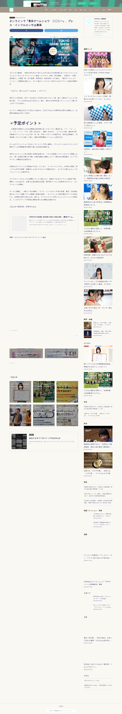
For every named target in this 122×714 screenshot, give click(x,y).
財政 (70, 9)
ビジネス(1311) (13, 330)
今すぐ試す (82, 3)
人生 (90, 9)
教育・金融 (83, 9)
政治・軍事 (63, 9)
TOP (46, 9)
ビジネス (97, 9)
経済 (75, 9)
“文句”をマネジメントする (91, 680)
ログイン (93, 3)
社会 (103, 9)
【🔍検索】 (53, 9)
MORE (109, 9)
